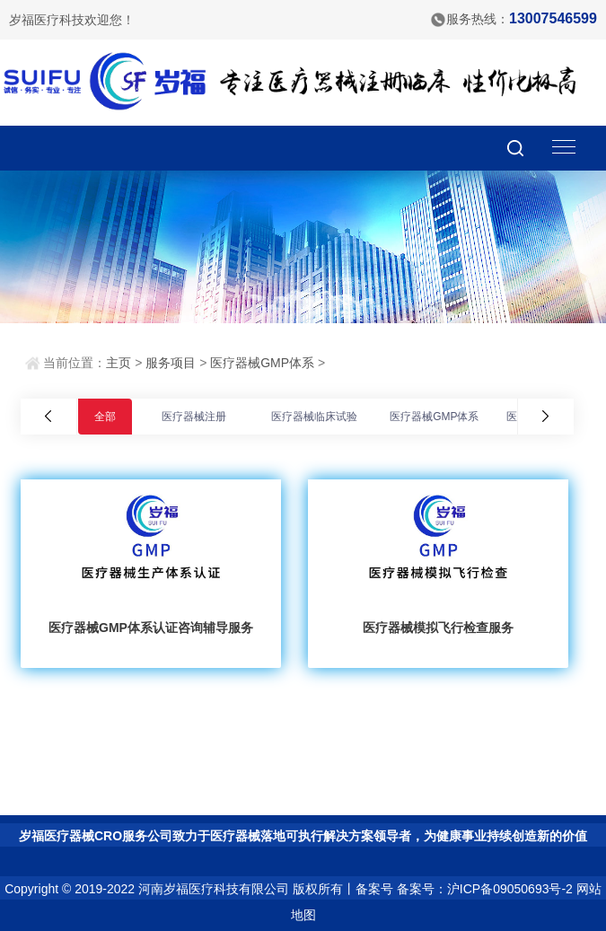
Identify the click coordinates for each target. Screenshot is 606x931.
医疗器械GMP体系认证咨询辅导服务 (150, 627)
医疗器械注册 (194, 416)
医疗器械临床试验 (314, 416)
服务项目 (170, 363)
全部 (105, 416)
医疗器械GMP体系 (262, 363)
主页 (118, 363)
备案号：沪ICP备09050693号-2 (485, 889)
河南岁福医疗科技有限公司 (213, 889)
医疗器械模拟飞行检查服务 (438, 627)
